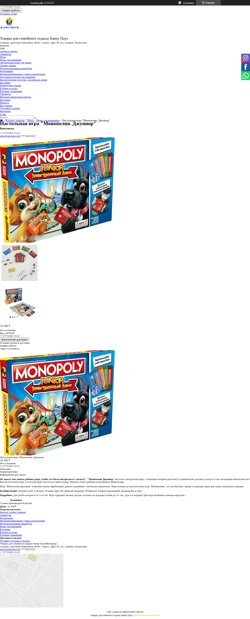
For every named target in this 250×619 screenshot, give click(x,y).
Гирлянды (5, 94)
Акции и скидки (8, 51)
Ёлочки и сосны (8, 88)
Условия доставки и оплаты (15, 540)
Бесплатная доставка (15, 339)
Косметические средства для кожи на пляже (23, 79)
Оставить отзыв (8, 13)
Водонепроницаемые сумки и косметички (22, 74)
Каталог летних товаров (13, 512)
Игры (3, 56)
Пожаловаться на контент (147, 615)
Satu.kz (139, 611)
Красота (4, 102)
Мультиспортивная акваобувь (16, 68)
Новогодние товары (10, 85)
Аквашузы (5, 54)
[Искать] (35, 118)
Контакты (5, 111)
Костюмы (5, 99)
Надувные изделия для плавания (17, 77)
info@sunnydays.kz (10, 135)
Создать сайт (36, 2)
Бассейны (5, 82)
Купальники (6, 71)
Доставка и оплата (10, 108)
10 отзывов (188, 2)
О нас (3, 114)
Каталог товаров (14, 120)
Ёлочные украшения (11, 91)
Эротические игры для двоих (15, 62)
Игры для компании (10, 59)
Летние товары (8, 65)
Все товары (6, 105)
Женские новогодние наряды (15, 96)
